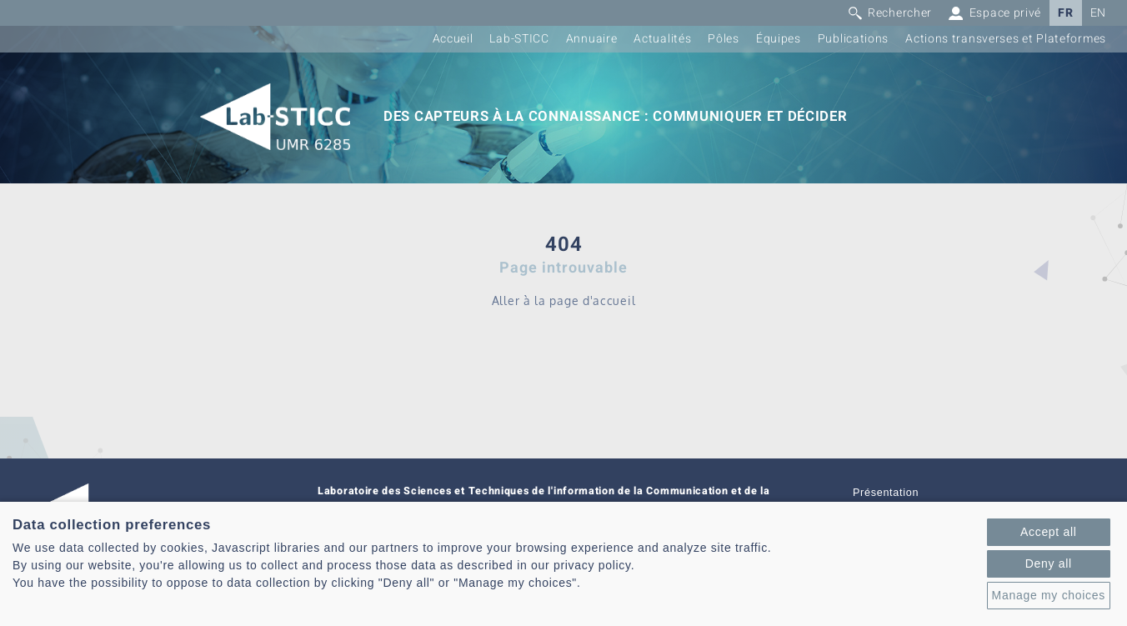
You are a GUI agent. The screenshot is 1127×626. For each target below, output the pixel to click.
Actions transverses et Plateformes (1005, 39)
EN (1098, 13)
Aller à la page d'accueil (564, 300)
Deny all (1048, 563)
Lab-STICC (518, 39)
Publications (853, 39)
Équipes (778, 39)
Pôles (723, 39)
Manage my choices (1048, 595)
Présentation (886, 492)
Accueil (453, 39)
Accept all (1048, 531)
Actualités (662, 39)
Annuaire (592, 39)
